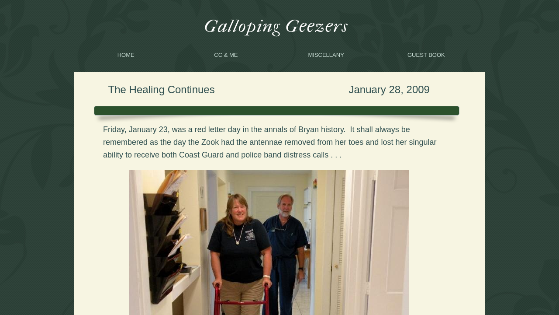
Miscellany (326, 55)
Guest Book (426, 55)
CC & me (226, 55)
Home (126, 55)
